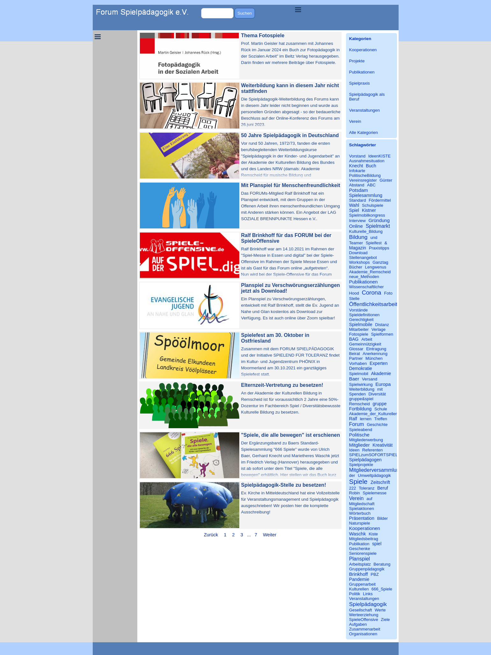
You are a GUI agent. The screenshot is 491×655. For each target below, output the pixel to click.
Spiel (354, 210)
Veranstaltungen (364, 110)
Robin (354, 493)
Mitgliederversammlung (375, 470)
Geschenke (359, 548)
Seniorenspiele (363, 553)
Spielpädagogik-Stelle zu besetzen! (283, 485)
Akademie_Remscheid (370, 271)
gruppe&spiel (361, 398)
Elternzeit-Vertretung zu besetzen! (282, 385)
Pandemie (359, 579)
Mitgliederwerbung (366, 439)
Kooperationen (363, 49)
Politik (354, 593)
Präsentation (361, 518)
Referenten (372, 450)
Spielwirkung (361, 384)
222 (352, 488)
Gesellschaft (360, 610)
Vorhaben (358, 363)
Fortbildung (360, 408)
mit (380, 389)
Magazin (357, 247)
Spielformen (382, 334)
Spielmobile (360, 324)
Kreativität (382, 445)
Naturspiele (359, 523)
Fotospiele (358, 334)
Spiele (358, 481)
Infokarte (357, 170)
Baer (354, 378)
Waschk (357, 533)
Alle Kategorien (363, 132)
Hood (354, 293)
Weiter (269, 534)
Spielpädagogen (365, 459)
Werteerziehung (364, 614)
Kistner (369, 210)
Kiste (373, 534)
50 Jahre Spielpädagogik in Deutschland (290, 135)
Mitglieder (359, 445)
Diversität (377, 394)
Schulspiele (372, 205)
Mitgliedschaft (362, 503)
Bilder (382, 518)
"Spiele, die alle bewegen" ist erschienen (290, 435)
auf (369, 498)
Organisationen (363, 633)
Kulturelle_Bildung (366, 231)
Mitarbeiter (359, 329)
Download (358, 252)
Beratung (381, 564)
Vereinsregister (363, 180)
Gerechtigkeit (361, 319)
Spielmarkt (378, 226)
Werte (380, 610)
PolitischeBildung (365, 175)
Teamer (356, 242)
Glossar (356, 348)
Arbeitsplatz (360, 564)
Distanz (382, 324)
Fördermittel (380, 200)
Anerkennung (375, 353)
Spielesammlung (365, 195)
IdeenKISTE (379, 156)
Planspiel (359, 558)
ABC (371, 185)
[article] (240, 56)
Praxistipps (379, 248)
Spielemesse (374, 493)
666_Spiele (382, 589)
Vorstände (358, 310)
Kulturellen (359, 589)
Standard (357, 200)
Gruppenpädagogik (367, 569)
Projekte (357, 61)
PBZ (375, 574)
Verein (355, 121)
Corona (371, 292)
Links (367, 593)
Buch (371, 165)
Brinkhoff (358, 574)
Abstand (357, 185)
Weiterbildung (362, 389)
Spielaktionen (361, 508)
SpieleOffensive (363, 619)
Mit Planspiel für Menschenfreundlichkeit (290, 185)
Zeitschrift (380, 482)
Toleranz (366, 488)
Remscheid (359, 403)
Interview (357, 220)
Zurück (211, 534)
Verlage (379, 329)
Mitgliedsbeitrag (363, 538)
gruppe (379, 403)
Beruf (382, 488)
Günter (385, 180)
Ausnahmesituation (367, 160)
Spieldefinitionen (364, 314)
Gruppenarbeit (362, 584)
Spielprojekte (361, 464)
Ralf (353, 418)
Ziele (385, 619)
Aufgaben (358, 624)
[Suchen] (217, 13)
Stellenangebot (363, 257)
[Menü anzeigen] (298, 9)
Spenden (357, 394)
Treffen (380, 418)
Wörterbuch (360, 513)
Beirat (354, 353)
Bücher (355, 267)
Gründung (379, 220)
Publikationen (362, 72)
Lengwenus (375, 267)
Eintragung (376, 348)
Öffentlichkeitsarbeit (373, 304)
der (352, 475)
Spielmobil (358, 373)
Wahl (354, 205)
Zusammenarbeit (364, 629)
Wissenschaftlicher (366, 286)
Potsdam (358, 190)
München (374, 358)
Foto (388, 293)
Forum (356, 424)
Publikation (359, 543)
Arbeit (366, 339)
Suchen (244, 13)
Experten (379, 363)
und (374, 237)
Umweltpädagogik (374, 475)
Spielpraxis (359, 83)
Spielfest (374, 242)
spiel (376, 543)
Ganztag (380, 262)
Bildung (358, 237)
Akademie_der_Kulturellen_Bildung (381, 413)
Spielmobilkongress (367, 215)
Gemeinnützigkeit (365, 344)
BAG (354, 339)
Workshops (359, 262)
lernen (365, 418)
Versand (369, 379)
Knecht (356, 165)
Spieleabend (360, 429)
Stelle (354, 298)
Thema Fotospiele (263, 35)
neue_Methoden (364, 276)
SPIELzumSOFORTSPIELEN (376, 454)
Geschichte (377, 424)
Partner (356, 358)
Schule (380, 409)
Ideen (354, 450)
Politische (359, 434)
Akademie (381, 373)
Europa (383, 384)
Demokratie (360, 368)
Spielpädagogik (368, 604)
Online (356, 226)
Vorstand (357, 156)
